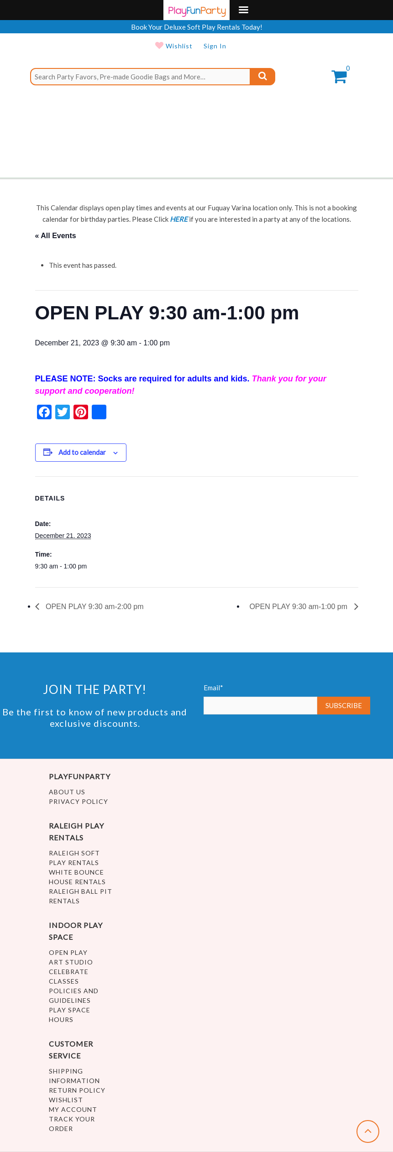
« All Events (55, 236)
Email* (260, 698)
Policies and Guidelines (74, 995)
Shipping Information (74, 1075)
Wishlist (178, 46)
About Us (67, 792)
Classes (64, 981)
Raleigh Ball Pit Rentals (80, 896)
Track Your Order (72, 1123)
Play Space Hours (69, 1014)
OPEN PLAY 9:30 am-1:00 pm (299, 606)
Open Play (68, 952)
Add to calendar (82, 452)
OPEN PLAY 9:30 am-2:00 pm (94, 606)
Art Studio (71, 962)
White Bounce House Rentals (77, 877)
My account (73, 1109)
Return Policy (77, 1090)
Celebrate (69, 971)
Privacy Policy (78, 801)
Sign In (215, 46)
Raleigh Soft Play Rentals (74, 857)
